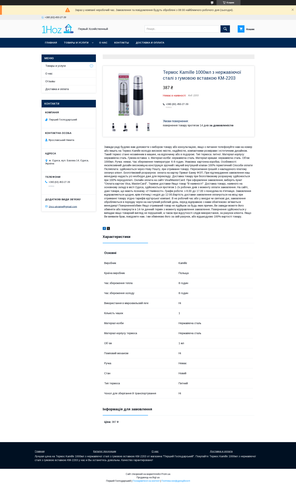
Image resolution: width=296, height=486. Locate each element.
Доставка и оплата (150, 42)
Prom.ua (165, 474)
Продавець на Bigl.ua (148, 477)
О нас (103, 42)
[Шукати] (225, 29)
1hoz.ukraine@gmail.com (63, 206)
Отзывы (50, 81)
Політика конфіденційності (175, 481)
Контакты (121, 42)
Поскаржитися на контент (146, 481)
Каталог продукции (104, 451)
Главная (51, 42)
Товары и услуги (76, 42)
